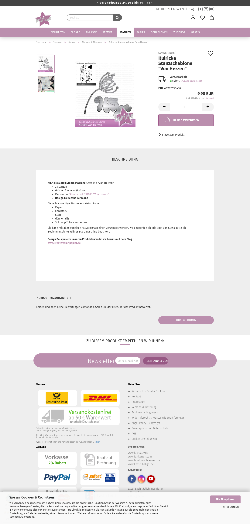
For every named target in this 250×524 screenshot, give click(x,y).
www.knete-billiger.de (141, 464)
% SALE (75, 32)
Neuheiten (58, 32)
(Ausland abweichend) (191, 81)
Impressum (138, 401)
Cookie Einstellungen (144, 439)
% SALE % (178, 9)
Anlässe (91, 32)
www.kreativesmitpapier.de (64, 243)
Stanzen (125, 32)
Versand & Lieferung (144, 407)
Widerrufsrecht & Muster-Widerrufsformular (158, 417)
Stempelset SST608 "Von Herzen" (89, 194)
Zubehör (179, 32)
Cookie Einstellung (231, 507)
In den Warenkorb (182, 120)
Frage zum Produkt (173, 134)
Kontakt (136, 396)
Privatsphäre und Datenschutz (150, 428)
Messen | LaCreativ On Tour (148, 391)
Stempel (108, 32)
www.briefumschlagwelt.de (144, 460)
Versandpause (111, 2)
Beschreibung (125, 159)
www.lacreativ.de (138, 452)
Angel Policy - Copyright (146, 423)
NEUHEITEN (163, 9)
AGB (134, 433)
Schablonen (159, 32)
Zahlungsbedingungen (145, 412)
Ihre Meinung (186, 320)
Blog (191, 9)
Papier (140, 32)
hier (98, 442)
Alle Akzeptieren (225, 499)
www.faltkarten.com (140, 456)
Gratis (195, 32)
